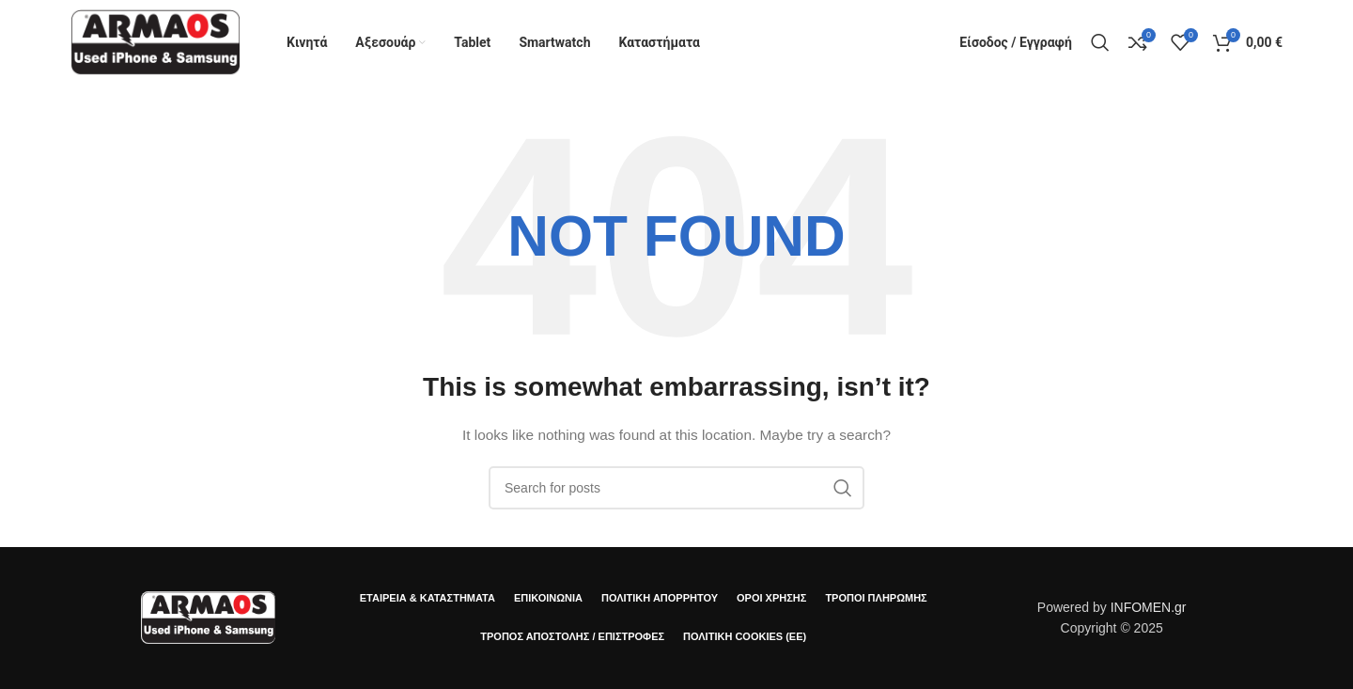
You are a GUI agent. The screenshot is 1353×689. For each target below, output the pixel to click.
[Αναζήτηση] (1100, 42)
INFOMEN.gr (1149, 607)
